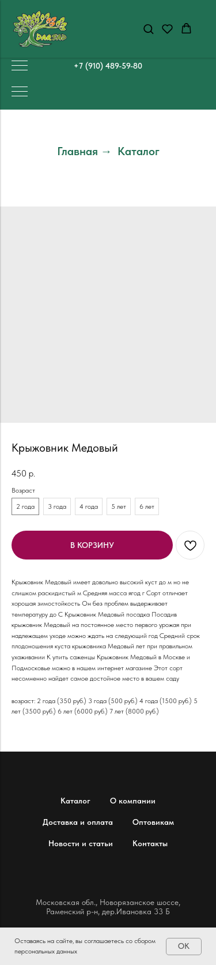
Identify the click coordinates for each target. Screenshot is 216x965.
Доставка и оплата (78, 822)
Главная (77, 151)
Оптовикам (153, 822)
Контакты (150, 843)
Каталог (139, 151)
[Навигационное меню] (20, 66)
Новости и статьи (80, 843)
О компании (133, 800)
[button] (148, 28)
